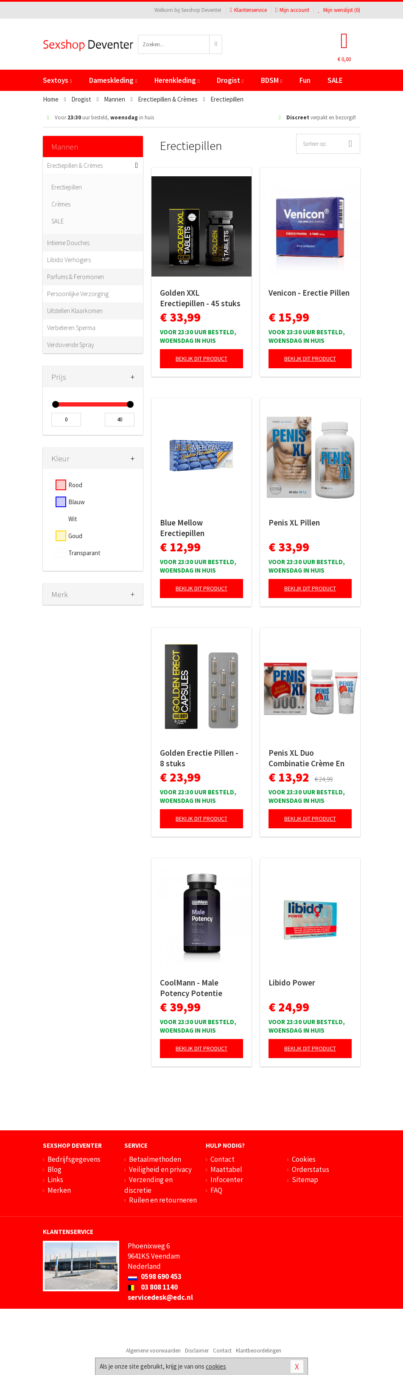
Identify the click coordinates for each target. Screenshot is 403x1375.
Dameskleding (113, 80)
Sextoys (57, 80)
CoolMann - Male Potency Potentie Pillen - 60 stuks (191, 988)
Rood (75, 485)
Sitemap (305, 1179)
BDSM (271, 80)
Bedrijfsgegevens (74, 1159)
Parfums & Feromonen (75, 277)
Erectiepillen (66, 187)
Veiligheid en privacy (160, 1169)
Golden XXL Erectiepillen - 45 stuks (200, 298)
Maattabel (226, 1169)
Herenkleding (176, 80)
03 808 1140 (153, 1287)
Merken (59, 1190)
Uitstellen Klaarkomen (75, 311)
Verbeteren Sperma (71, 328)
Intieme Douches (68, 243)
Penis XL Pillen (294, 522)
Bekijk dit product (201, 358)
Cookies (304, 1159)
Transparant (84, 553)
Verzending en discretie (148, 1184)
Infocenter (226, 1179)
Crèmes (60, 204)
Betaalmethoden (155, 1159)
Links (55, 1179)
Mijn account (292, 10)
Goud (75, 536)
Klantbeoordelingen (258, 1350)
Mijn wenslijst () (339, 10)
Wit (72, 519)
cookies (216, 1366)
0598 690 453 (155, 1276)
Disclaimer (197, 1350)
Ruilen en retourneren (163, 1200)
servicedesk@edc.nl (160, 1297)
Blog (55, 1169)
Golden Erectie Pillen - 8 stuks (199, 758)
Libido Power (292, 982)
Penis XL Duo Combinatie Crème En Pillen (306, 758)
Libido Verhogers (69, 260)
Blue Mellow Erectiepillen (182, 527)
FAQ (216, 1190)
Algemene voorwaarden (153, 1350)
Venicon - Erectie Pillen (309, 293)
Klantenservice (248, 10)
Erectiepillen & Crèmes (75, 165)
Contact (222, 1159)
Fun (305, 80)
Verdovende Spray (70, 345)
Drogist (230, 80)
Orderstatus (310, 1169)
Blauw (76, 502)
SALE (335, 80)
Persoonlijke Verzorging (78, 294)
